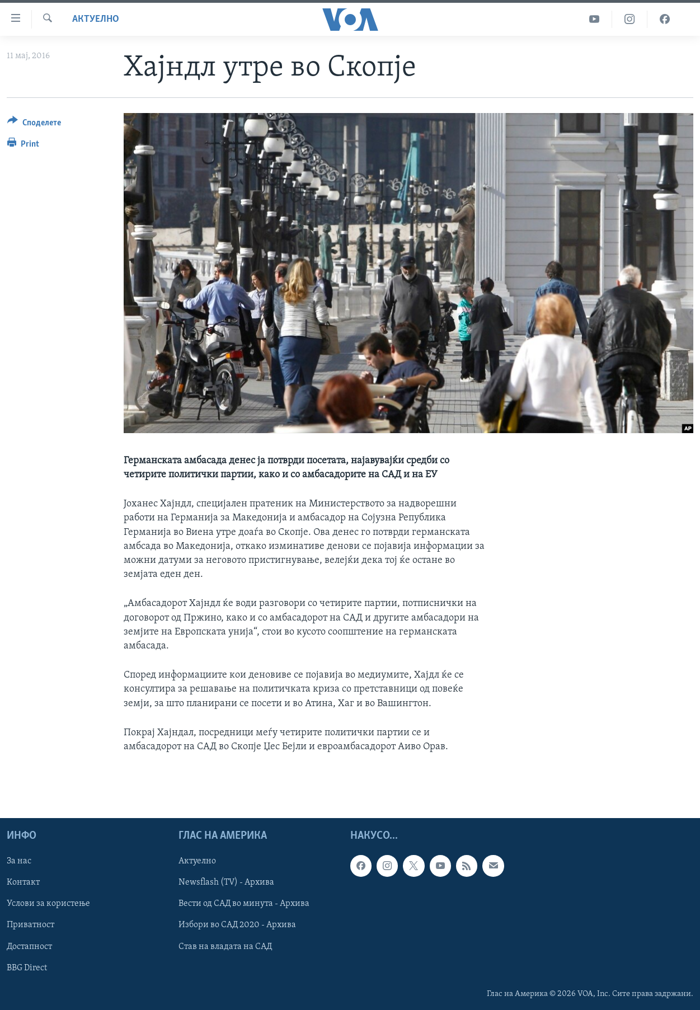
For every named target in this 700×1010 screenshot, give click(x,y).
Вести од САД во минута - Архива (243, 904)
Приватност (30, 925)
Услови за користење (48, 904)
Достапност (29, 946)
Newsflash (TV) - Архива (226, 883)
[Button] (34, 124)
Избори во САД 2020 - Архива (237, 925)
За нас (19, 861)
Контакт (23, 883)
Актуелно (95, 19)
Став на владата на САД (225, 946)
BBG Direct (27, 968)
